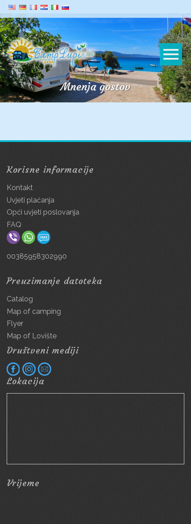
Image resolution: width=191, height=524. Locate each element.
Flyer (15, 323)
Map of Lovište (32, 336)
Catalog (20, 299)
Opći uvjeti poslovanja (43, 212)
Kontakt (20, 187)
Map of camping (34, 311)
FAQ (14, 224)
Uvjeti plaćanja (30, 200)
